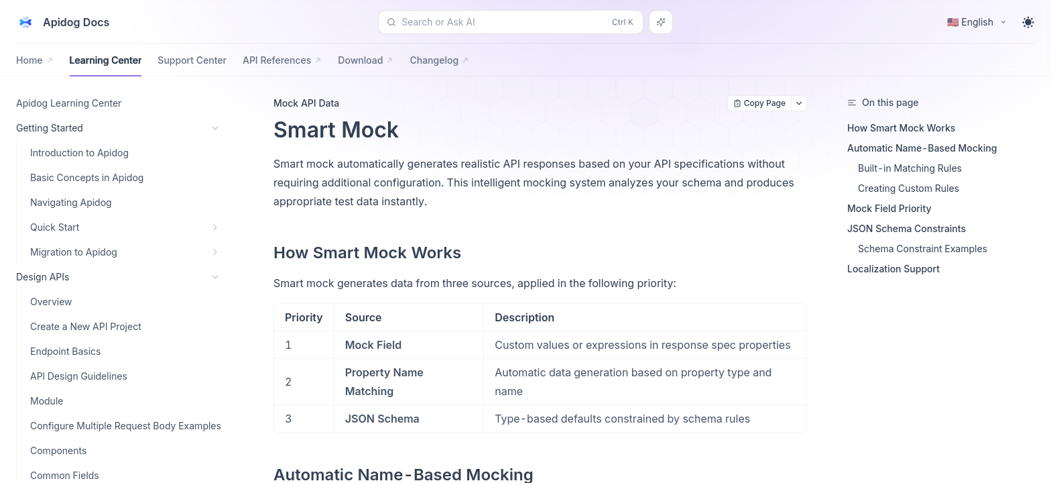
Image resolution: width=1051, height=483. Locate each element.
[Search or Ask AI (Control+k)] (510, 22)
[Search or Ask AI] (661, 22)
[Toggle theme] (1028, 22)
